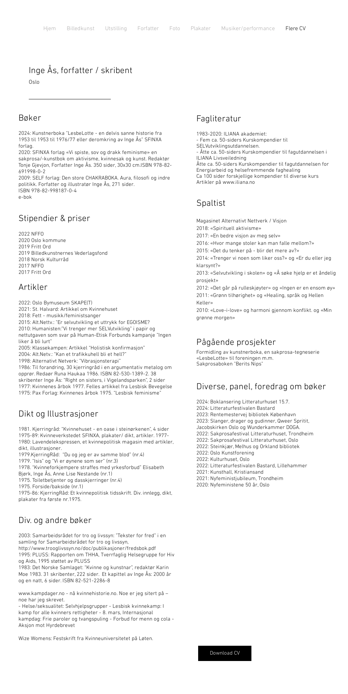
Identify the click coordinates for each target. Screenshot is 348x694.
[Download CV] (225, 653)
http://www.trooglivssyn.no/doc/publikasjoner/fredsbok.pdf (87, 548)
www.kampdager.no (41, 593)
